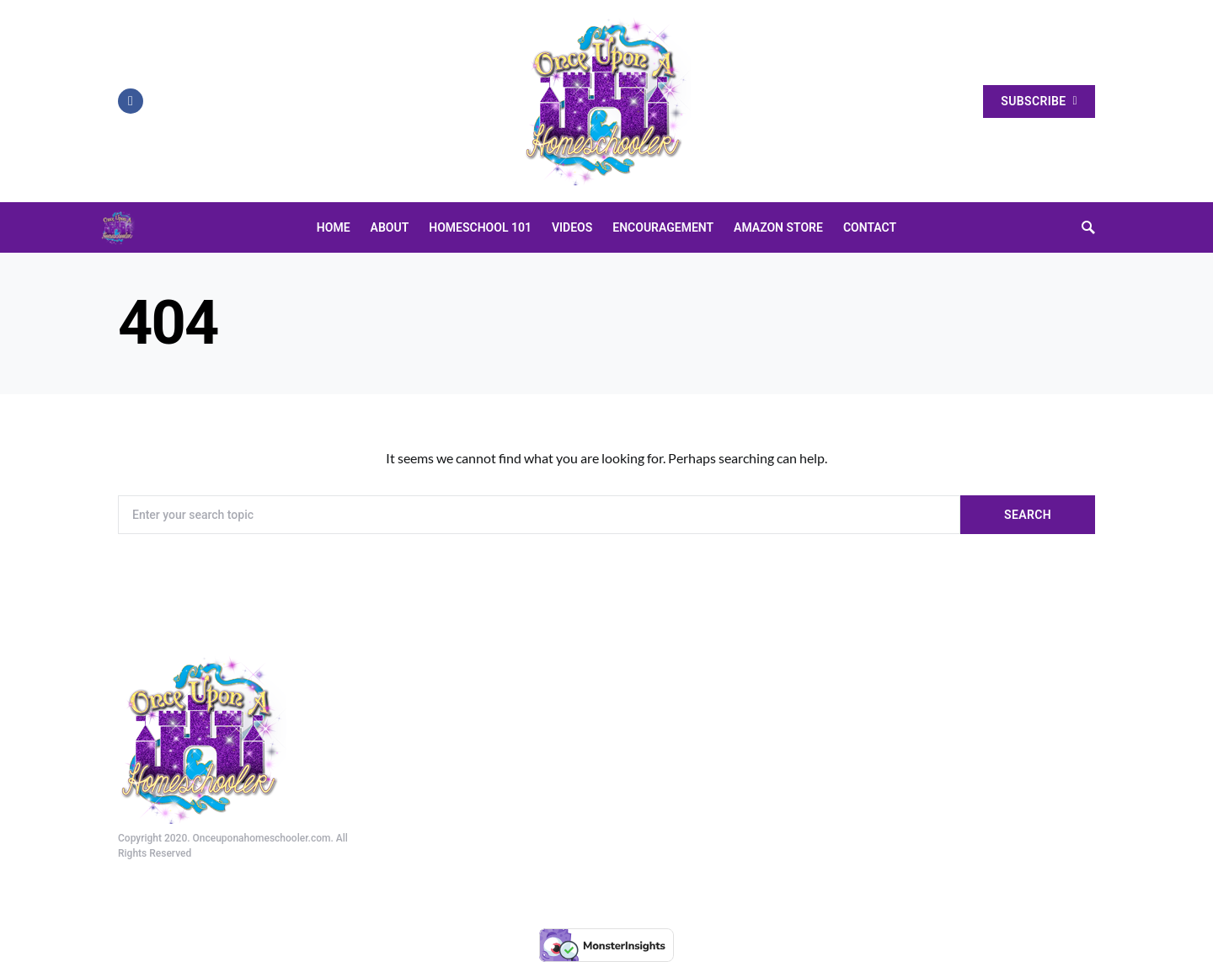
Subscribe (1039, 101)
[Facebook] (130, 101)
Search (1027, 514)
